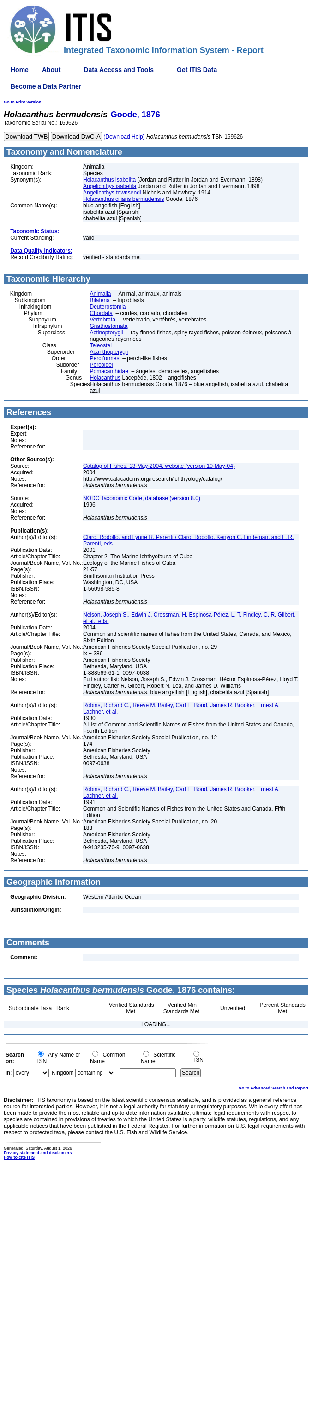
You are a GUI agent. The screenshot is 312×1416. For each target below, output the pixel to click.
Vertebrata (102, 319)
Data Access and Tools (119, 69)
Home (20, 69)
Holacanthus (105, 378)
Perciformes (104, 358)
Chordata (101, 313)
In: (9, 1073)
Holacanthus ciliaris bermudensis (123, 199)
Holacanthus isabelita (109, 179)
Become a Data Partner (46, 86)
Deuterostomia (108, 306)
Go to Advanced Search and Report (273, 1088)
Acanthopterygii (109, 352)
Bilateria (99, 300)
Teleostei (100, 345)
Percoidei (101, 365)
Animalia (100, 293)
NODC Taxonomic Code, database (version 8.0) (141, 498)
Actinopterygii (106, 332)
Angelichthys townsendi (112, 192)
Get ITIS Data (197, 69)
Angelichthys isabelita (109, 186)
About (51, 69)
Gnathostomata (108, 326)
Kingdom (62, 1073)
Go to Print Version (23, 102)
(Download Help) (123, 136)
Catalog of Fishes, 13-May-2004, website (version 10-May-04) (159, 466)
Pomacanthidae (109, 371)
